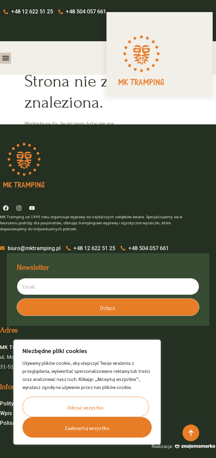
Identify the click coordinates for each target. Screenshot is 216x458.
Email (22, 275)
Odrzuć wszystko (85, 407)
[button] (5, 58)
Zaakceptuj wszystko (86, 428)
